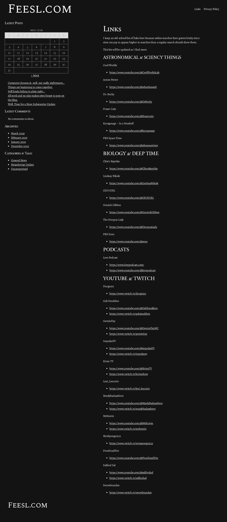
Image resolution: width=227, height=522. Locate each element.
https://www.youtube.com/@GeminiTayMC (134, 328)
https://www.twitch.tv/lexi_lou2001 (129, 388)
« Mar (35, 75)
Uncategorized (19, 169)
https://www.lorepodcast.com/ (126, 265)
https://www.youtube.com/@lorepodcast (132, 270)
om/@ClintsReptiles (146, 168)
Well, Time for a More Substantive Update (31, 104)
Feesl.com (28, 505)
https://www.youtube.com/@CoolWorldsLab (134, 72)
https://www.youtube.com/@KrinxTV (130, 368)
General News (19, 160)
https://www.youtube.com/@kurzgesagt (132, 131)
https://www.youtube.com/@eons (128, 241)
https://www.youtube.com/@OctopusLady (133, 227)
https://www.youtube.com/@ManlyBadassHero (136, 403)
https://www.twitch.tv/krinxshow (128, 374)
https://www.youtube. (121, 168)
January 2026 (18, 142)
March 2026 (18, 133)
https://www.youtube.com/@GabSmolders (133, 308)
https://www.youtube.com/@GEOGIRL (131, 198)
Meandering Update (22, 164)
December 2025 (20, 146)
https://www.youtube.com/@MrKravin (131, 423)
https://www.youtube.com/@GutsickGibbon (134, 212)
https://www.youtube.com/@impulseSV (132, 348)
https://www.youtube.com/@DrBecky (130, 102)
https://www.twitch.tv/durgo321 (127, 293)
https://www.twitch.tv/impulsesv (128, 354)
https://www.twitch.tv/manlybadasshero (132, 409)
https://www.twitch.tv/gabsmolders (129, 314)
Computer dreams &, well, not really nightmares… (36, 83)
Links (197, 9)
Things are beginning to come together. (30, 87)
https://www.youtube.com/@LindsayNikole (133, 183)
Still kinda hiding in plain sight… (26, 91)
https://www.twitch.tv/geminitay (128, 334)
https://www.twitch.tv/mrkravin (127, 429)
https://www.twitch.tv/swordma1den (130, 492)
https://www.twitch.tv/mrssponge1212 (131, 443)
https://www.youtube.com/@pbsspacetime (133, 145)
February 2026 (19, 137)
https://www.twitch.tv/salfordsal (127, 478)
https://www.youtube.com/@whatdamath (133, 87)
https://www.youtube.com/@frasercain (131, 116)
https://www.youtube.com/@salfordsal (131, 472)
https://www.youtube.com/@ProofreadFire (133, 458)
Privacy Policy (211, 9)
